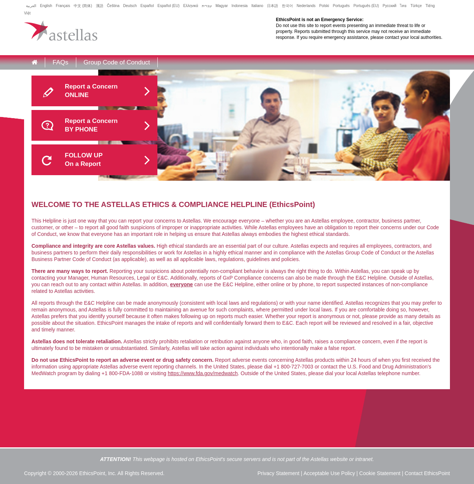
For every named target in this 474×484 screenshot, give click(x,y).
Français (63, 6)
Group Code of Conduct (117, 62)
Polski (324, 6)
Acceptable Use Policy (329, 473)
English (46, 6)
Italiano (257, 6)
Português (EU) (366, 6)
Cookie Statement (379, 473)
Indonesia (239, 6)
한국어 (287, 6)
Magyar (222, 6)
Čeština (113, 6)
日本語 (272, 6)
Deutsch (130, 6)
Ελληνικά (190, 6)
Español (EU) (168, 6)
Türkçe (416, 6)
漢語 (99, 6)
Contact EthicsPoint (427, 473)
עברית (207, 6)
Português (341, 6)
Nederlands (306, 6)
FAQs (61, 62)
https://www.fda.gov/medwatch (203, 373)
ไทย (403, 6)
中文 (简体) (83, 6)
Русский (389, 6)
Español (147, 6)
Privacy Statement (278, 473)
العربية (31, 6)
